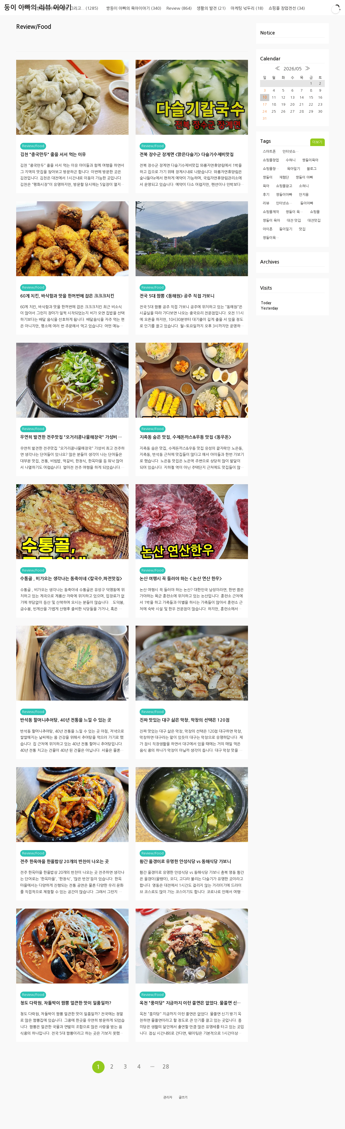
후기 (266, 194)
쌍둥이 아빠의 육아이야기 (133, 8)
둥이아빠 (306, 203)
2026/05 (293, 69)
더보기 (317, 142)
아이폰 (267, 229)
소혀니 (304, 186)
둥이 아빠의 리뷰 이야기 (38, 7)
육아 (266, 186)
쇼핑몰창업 (271, 160)
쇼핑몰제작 (271, 212)
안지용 (304, 194)
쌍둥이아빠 (284, 194)
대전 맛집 (294, 220)
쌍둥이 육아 (271, 220)
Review (179, 8)
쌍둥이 (267, 177)
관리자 (167, 1116)
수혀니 (290, 160)
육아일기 (293, 169)
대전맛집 (314, 220)
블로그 (311, 169)
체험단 (284, 177)
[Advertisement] (132, 48)
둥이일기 (285, 229)
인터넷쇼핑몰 (292, 151)
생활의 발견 (211, 8)
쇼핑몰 (315, 212)
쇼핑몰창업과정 (273, 169)
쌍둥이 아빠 (304, 177)
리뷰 (266, 203)
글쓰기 (183, 1116)
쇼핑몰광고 (284, 186)
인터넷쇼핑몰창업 (286, 203)
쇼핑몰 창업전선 (286, 8)
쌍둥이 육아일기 (296, 212)
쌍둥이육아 (310, 160)
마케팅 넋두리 (247, 8)
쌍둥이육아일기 (273, 238)
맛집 (302, 229)
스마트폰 (269, 151)
